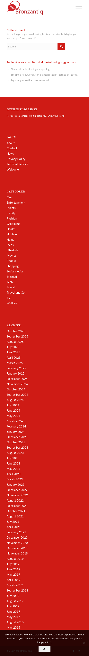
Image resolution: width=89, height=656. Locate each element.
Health (11, 229)
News (10, 153)
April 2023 (14, 474)
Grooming (13, 223)
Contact (12, 148)
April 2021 (14, 527)
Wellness (13, 303)
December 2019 (17, 548)
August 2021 (15, 516)
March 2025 (15, 363)
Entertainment (16, 202)
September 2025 (17, 336)
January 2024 (15, 431)
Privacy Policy (16, 159)
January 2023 (15, 484)
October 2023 (16, 442)
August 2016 (15, 622)
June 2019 (13, 569)
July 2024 (13, 405)
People (11, 260)
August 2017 (15, 601)
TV (9, 297)
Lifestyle (12, 250)
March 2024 (15, 421)
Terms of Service (17, 164)
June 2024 (13, 410)
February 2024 (16, 426)
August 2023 (15, 453)
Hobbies (12, 234)
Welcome (13, 169)
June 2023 (13, 463)
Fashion (12, 218)
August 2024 (15, 400)
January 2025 (15, 373)
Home (10, 239)
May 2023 (13, 468)
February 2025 (16, 368)
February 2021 (16, 532)
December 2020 (17, 537)
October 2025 (16, 331)
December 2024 (17, 378)
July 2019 (13, 564)
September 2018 (17, 590)
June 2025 (13, 352)
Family (11, 213)
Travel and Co (16, 292)
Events (11, 208)
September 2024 (17, 394)
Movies (11, 255)
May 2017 (13, 617)
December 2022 (17, 490)
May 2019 (13, 574)
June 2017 (13, 611)
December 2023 (17, 437)
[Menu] (77, 8)
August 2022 (15, 500)
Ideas (10, 245)
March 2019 (15, 585)
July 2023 (13, 458)
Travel (11, 287)
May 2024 (13, 415)
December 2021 (17, 505)
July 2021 (13, 521)
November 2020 (17, 542)
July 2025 (13, 347)
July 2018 (13, 595)
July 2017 (13, 606)
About (11, 143)
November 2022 (17, 495)
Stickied (12, 276)
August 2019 (15, 558)
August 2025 (15, 341)
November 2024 (17, 384)
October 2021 (16, 511)
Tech (10, 282)
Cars (10, 197)
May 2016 (13, 627)
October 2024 (16, 389)
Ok (44, 648)
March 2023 (15, 479)
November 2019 (17, 553)
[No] (84, 643)
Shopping (13, 266)
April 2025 (14, 357)
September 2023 (17, 447)
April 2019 (14, 580)
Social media (15, 271)
